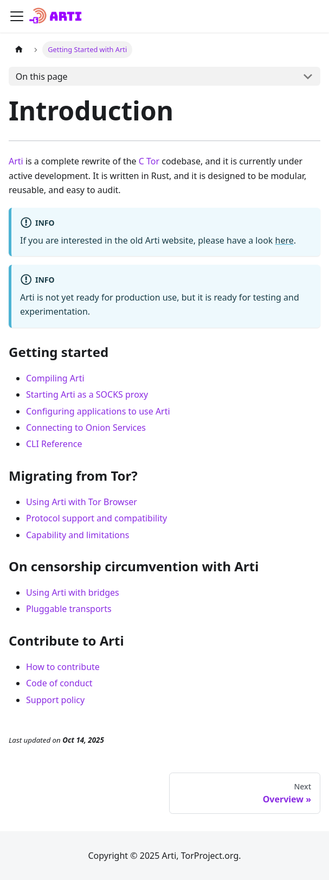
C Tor (149, 161)
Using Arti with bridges (72, 592)
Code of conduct (59, 683)
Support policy (55, 700)
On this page (42, 76)
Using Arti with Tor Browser (81, 502)
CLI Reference (54, 444)
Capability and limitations (77, 535)
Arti (16, 161)
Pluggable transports (69, 609)
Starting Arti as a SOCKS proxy (87, 394)
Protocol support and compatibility (96, 518)
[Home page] (19, 49)
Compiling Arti (55, 378)
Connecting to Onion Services (86, 427)
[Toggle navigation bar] (17, 16)
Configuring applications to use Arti (98, 411)
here (284, 240)
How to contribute (63, 667)
